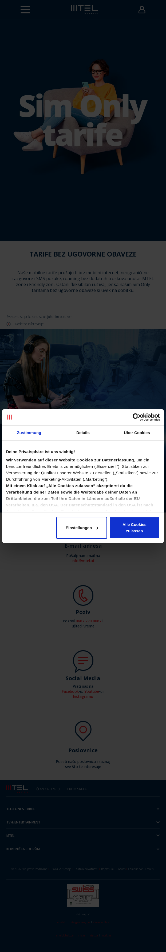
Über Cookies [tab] (137, 432)
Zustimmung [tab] (29, 432)
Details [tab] (83, 432)
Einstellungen (82, 527)
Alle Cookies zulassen (134, 527)
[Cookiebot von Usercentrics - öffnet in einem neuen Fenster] (136, 417)
